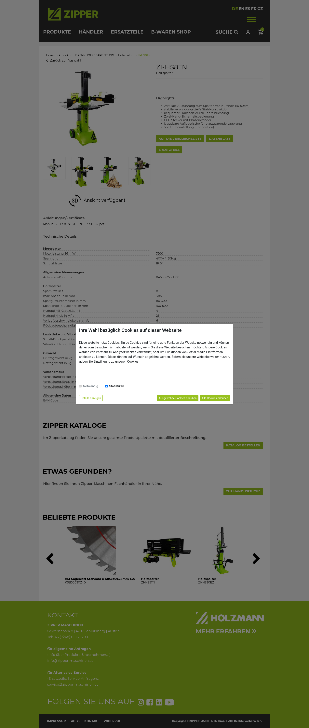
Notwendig (90, 386)
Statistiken (116, 386)
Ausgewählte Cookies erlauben (178, 398)
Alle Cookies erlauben (215, 398)
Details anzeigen (91, 398)
